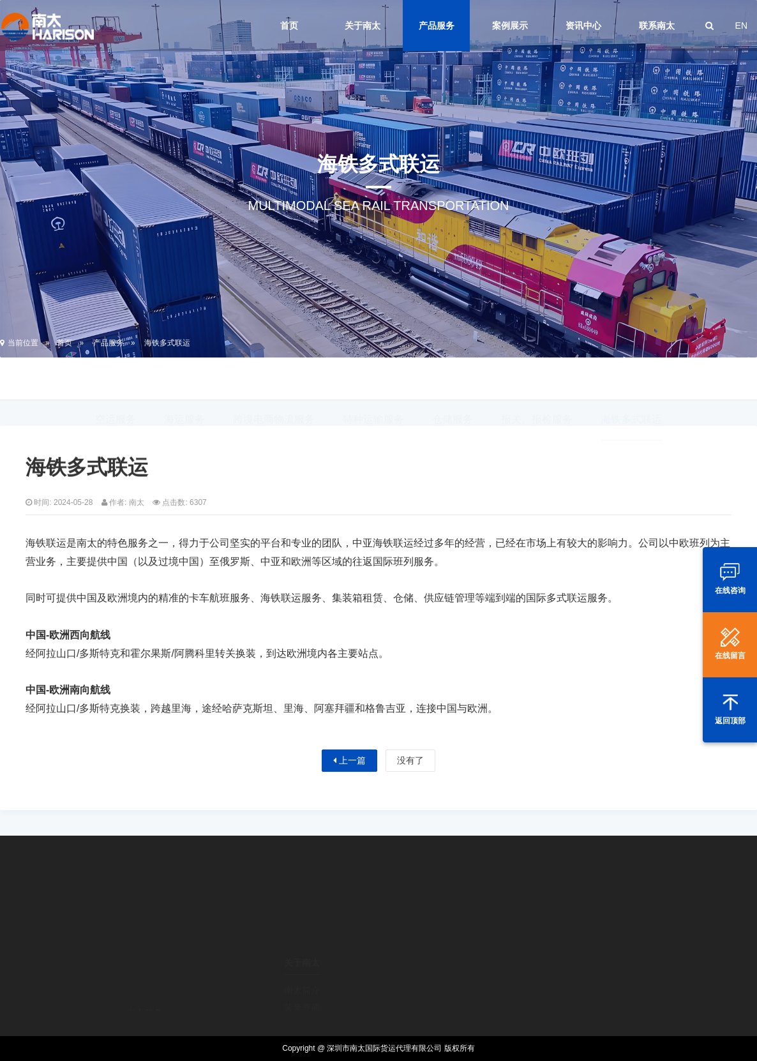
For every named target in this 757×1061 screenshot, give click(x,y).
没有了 (410, 760)
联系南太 (657, 25)
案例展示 (510, 25)
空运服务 (115, 380)
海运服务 (184, 380)
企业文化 (302, 1008)
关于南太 (362, 25)
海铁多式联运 (167, 342)
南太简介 (302, 956)
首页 (289, 25)
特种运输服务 (373, 380)
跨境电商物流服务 (274, 380)
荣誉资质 (302, 973)
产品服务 (436, 25)
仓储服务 (452, 380)
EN (741, 25)
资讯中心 (583, 25)
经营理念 (302, 991)
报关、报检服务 (537, 380)
